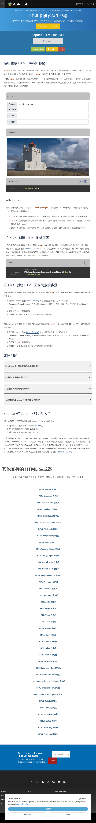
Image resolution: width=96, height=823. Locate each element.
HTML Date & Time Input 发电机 (48, 522)
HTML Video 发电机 (48, 615)
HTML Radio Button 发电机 (48, 503)
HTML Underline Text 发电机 (48, 688)
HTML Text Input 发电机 (48, 582)
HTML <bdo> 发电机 (48, 635)
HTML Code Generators (59, 10)
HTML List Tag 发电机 (48, 721)
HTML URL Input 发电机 (48, 595)
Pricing (51, 49)
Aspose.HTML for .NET (34, 249)
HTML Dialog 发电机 (47, 708)
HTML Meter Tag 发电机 (48, 728)
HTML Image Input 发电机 (48, 536)
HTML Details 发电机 (48, 701)
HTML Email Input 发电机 (48, 509)
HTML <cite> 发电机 (48, 648)
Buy (61, 49)
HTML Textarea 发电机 (48, 589)
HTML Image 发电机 (48, 608)
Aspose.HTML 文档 (64, 452)
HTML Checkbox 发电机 (48, 496)
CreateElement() (32, 301)
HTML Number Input (48, 542)
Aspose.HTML (31, 10)
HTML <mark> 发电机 (48, 655)
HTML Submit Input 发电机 (48, 569)
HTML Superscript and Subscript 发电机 (48, 681)
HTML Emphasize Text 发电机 (47, 668)
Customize (28, 815)
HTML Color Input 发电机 (47, 516)
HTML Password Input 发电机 (48, 549)
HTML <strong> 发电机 (48, 661)
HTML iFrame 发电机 (48, 628)
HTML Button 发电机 (48, 489)
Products (18, 10)
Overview (47, 41)
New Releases (60, 791)
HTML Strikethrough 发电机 (48, 675)
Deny (68, 815)
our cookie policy (23, 804)
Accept (48, 809)
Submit (52, 761)
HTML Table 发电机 (48, 622)
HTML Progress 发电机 (48, 734)
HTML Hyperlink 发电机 (48, 714)
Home (3, 791)
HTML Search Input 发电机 (48, 562)
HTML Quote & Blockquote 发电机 (48, 694)
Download (38, 49)
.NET (44, 10)
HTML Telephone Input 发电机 (48, 575)
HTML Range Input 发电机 (48, 556)
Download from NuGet (48, 26)
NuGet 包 (38, 426)
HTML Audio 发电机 (48, 602)
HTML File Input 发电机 (48, 529)
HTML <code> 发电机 (48, 642)
